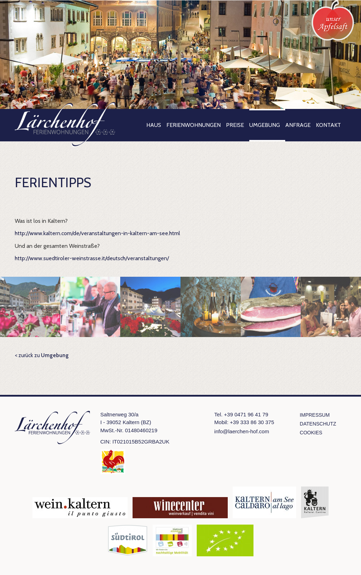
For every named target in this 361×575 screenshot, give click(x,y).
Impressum (315, 415)
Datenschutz (318, 424)
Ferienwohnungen (193, 125)
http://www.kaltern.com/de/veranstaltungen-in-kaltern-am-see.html (97, 233)
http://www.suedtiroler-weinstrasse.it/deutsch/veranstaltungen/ (92, 258)
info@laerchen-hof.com (241, 431)
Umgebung (264, 125)
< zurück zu (42, 355)
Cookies (311, 432)
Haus (153, 125)
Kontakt (328, 125)
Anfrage (298, 125)
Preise (235, 125)
